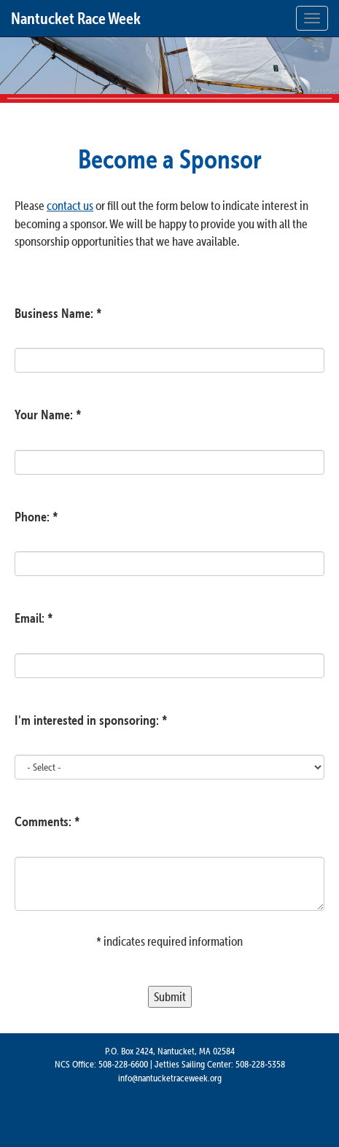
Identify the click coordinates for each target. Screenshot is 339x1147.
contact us (70, 205)
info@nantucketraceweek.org (170, 1078)
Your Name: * (48, 414)
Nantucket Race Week (76, 18)
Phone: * (36, 516)
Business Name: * (58, 313)
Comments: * (47, 821)
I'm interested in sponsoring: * (91, 720)
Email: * (34, 618)
